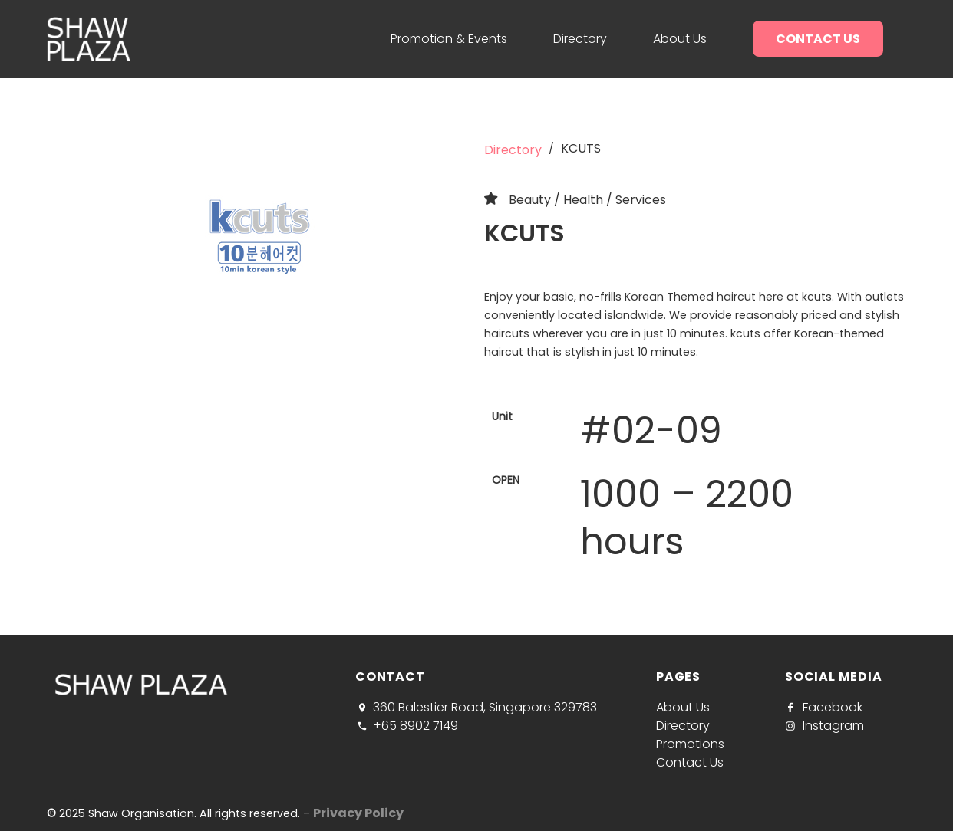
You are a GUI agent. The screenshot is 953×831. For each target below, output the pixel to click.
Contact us (818, 39)
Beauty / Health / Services (587, 200)
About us (680, 39)
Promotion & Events (449, 39)
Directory (580, 39)
